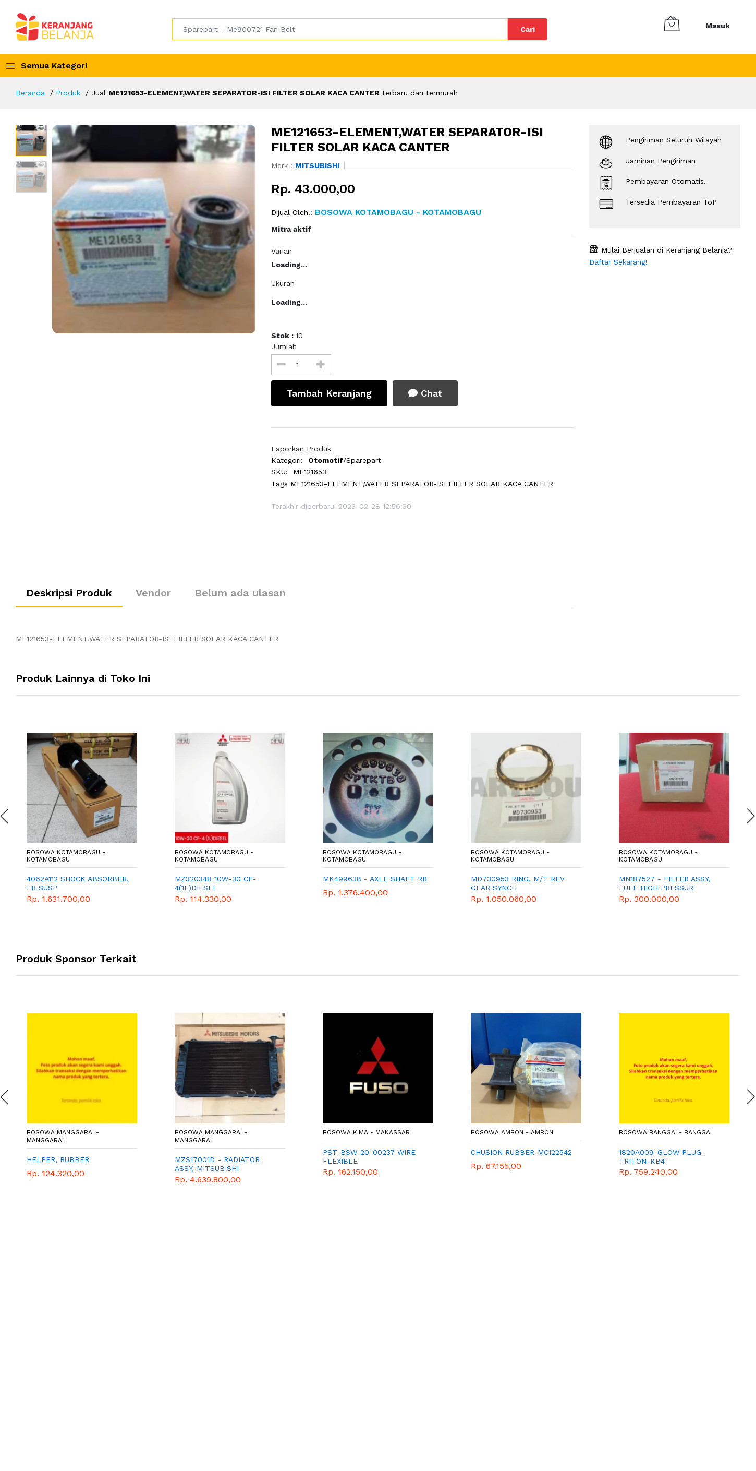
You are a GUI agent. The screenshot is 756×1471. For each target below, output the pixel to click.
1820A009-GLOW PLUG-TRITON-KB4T (662, 1156)
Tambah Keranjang (329, 393)
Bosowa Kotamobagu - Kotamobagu (66, 855)
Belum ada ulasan (240, 593)
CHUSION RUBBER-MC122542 (521, 1152)
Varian (281, 251)
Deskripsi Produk (69, 593)
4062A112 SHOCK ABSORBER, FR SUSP (78, 883)
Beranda (30, 93)
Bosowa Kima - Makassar (366, 1132)
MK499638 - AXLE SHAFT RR (375, 879)
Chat (425, 393)
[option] (154, 229)
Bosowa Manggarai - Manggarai (63, 1136)
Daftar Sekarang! (618, 262)
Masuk (717, 25)
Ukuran (283, 283)
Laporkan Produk (301, 449)
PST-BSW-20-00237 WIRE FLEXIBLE (369, 1156)
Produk (68, 93)
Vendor (153, 593)
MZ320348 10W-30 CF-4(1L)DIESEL (215, 883)
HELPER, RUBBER (58, 1159)
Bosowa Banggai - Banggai (665, 1132)
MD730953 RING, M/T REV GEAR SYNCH (518, 883)
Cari (527, 29)
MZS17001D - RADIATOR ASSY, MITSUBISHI (217, 1164)
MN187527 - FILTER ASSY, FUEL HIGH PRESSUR (664, 883)
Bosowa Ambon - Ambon (512, 1132)
